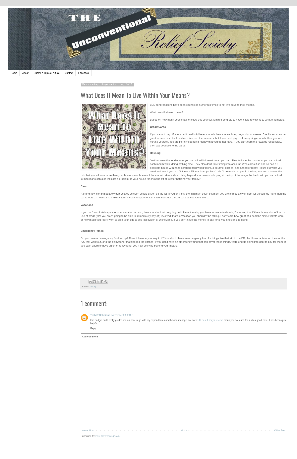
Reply (93, 328)
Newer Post (88, 430)
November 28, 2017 (121, 315)
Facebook (83, 73)
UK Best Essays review (210, 320)
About (25, 73)
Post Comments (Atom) (107, 436)
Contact (69, 73)
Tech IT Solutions (100, 315)
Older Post (280, 430)
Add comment (90, 336)
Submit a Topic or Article (47, 73)
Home (14, 73)
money (93, 286)
